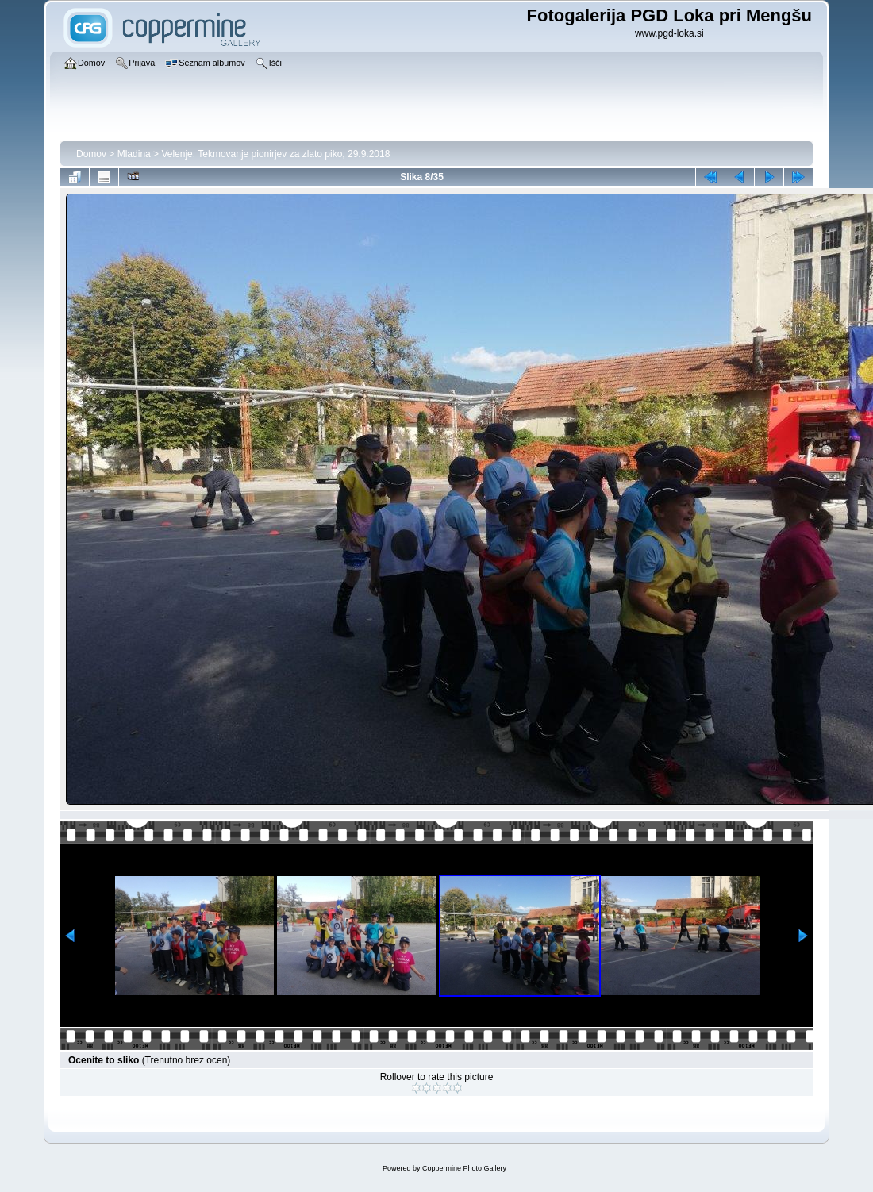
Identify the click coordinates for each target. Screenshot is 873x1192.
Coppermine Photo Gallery (464, 1168)
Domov (91, 154)
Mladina (134, 154)
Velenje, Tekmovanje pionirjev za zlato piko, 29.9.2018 (275, 154)
